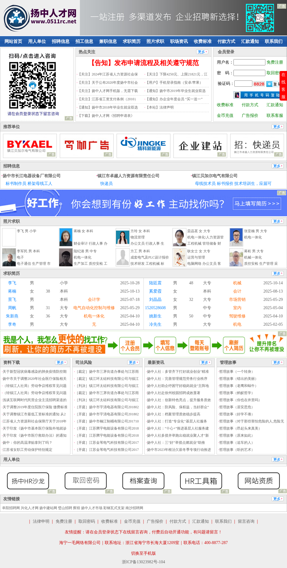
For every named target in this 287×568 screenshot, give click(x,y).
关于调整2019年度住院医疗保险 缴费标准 (35, 407)
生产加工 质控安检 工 (90, 264)
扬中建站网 (48, 508)
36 (48, 316)
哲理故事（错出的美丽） (238, 379)
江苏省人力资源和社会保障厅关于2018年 (35, 421)
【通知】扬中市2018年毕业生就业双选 (108, 107)
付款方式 (226, 41)
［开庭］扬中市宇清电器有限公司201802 (107, 407)
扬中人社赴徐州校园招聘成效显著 (173, 393)
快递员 (106, 183)
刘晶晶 (155, 299)
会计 (237, 291)
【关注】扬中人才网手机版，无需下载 (108, 91)
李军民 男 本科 (28, 251)
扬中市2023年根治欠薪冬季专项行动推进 (179, 450)
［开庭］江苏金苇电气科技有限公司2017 (107, 442)
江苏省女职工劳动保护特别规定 (27, 450)
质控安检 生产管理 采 (261, 264)
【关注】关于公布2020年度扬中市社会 (108, 82)
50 (191, 316)
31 (48, 308)
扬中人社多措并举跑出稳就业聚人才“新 (178, 435)
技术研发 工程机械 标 (147, 264)
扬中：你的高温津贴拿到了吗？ (27, 442)
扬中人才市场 (91, 508)
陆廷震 (155, 283)
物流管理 (137, 237)
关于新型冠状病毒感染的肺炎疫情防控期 (35, 371)
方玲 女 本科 (140, 231)
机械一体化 (253, 257)
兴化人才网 (29, 508)
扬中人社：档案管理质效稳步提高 (173, 414)
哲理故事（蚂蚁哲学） (237, 393)
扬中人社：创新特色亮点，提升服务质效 (179, 400)
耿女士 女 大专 (198, 251)
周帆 (12, 308)
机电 (237, 324)
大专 (207, 283)
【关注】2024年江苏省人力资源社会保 (108, 74)
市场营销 (237, 299)
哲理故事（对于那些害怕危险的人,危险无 (251, 421)
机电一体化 (253, 237)
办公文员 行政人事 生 (147, 243)
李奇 (12, 324)
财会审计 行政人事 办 (90, 243)
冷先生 (155, 324)
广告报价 (250, 115)
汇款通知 (250, 41)
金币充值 (225, 115)
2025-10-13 (129, 291)
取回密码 (275, 73)
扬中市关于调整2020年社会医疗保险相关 (35, 379)
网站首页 (13, 41)
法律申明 (41, 521)
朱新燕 (12, 316)
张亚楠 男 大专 (255, 231)
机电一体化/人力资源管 (205, 237)
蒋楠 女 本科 (83, 231)
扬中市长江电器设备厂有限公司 (32, 176)
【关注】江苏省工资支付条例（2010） (108, 99)
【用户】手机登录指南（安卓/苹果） (174, 82)
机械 (237, 283)
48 (191, 283)
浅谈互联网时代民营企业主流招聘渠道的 (35, 400)
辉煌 (76, 508)
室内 (237, 308)
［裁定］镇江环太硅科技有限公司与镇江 (107, 379)
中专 (207, 308)
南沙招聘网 (134, 508)
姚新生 (155, 316)
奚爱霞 (155, 291)
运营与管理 (196, 257)
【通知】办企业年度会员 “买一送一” (174, 99)
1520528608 (155, 308)
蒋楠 (12, 291)
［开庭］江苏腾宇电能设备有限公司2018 (107, 428)
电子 (20, 257)
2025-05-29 (273, 299)
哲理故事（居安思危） (237, 407)
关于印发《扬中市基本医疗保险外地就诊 (35, 428)
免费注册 (275, 62)
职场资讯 (179, 41)
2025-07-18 (129, 299)
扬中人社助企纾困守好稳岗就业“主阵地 (178, 386)
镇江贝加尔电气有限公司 (215, 176)
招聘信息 (61, 41)
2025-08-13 (273, 291)
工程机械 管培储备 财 (204, 243)
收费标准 (203, 41)
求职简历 (132, 41)
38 (48, 291)
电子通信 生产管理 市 (34, 264)
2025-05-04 (273, 308)
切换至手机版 (143, 553)
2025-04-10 (129, 316)
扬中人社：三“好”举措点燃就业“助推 (176, 442)
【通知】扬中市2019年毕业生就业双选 (175, 91)
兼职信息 (108, 41)
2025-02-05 (273, 324)
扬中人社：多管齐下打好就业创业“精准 (178, 371)
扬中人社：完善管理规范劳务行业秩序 (177, 379)
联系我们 (274, 41)
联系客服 (275, 115)
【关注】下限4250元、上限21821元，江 (176, 74)
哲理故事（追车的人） (237, 442)
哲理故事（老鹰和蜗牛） (238, 386)
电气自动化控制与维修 (94, 308)
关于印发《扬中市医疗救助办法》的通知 (35, 435)
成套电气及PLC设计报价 (149, 257)
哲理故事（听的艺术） (237, 450)
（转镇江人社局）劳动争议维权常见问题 (35, 386)
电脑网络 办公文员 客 (204, 264)
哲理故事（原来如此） (237, 435)
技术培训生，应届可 (253, 183)
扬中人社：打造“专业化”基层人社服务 (177, 421)
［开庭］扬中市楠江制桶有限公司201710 (107, 421)
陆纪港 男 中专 (85, 251)
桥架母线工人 (40, 183)
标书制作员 (16, 183)
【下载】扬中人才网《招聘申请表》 (106, 116)
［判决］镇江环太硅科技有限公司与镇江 (107, 386)
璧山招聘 (65, 508)
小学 (64, 283)
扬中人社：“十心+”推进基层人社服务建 (178, 428)
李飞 (12, 283)
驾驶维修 (237, 316)
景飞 (12, 299)
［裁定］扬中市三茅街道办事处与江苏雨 (107, 371)
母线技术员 (205, 183)
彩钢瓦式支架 (114, 508)
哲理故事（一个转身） (237, 371)
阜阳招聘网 (11, 508)
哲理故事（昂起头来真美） (240, 428)
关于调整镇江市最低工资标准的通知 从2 (34, 414)
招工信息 (84, 41)
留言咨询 (246, 521)
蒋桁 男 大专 (254, 251)
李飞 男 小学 (26, 231)
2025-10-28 (129, 283)
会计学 (94, 299)
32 (191, 299)
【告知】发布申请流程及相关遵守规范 (143, 63)
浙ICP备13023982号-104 (143, 562)
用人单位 (37, 41)
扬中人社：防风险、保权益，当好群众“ (178, 407)
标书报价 (225, 183)
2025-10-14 (273, 283)
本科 (64, 291)
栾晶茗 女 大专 (198, 231)
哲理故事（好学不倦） (237, 414)
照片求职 (155, 41)
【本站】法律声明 (159, 107)
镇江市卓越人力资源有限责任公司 (128, 176)
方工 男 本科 (140, 251)
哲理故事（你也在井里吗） (240, 400)
